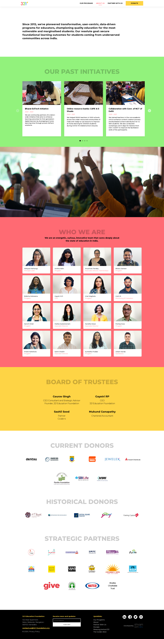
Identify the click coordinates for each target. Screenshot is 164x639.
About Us (100, 3)
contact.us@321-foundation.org (35, 628)
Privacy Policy (34, 632)
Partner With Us (115, 3)
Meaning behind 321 (101, 629)
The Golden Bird (99, 632)
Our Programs (86, 3)
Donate (134, 3)
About (95, 622)
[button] (80, 140)
